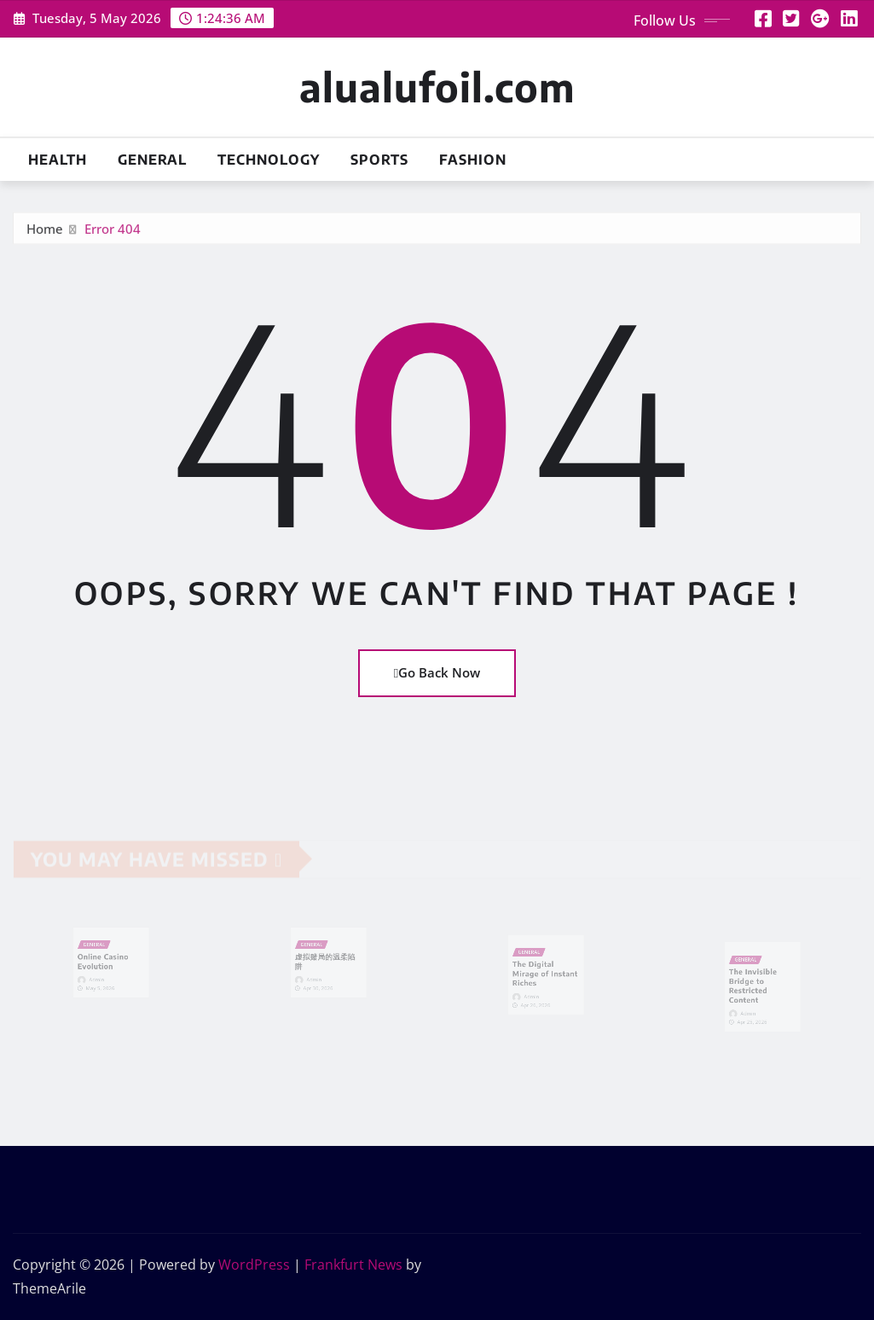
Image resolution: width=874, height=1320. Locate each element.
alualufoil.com (437, 86)
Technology (268, 159)
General (152, 159)
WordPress (254, 1264)
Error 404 (112, 232)
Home (44, 232)
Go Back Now (437, 672)
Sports (379, 159)
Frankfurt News (353, 1264)
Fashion (472, 159)
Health (57, 159)
